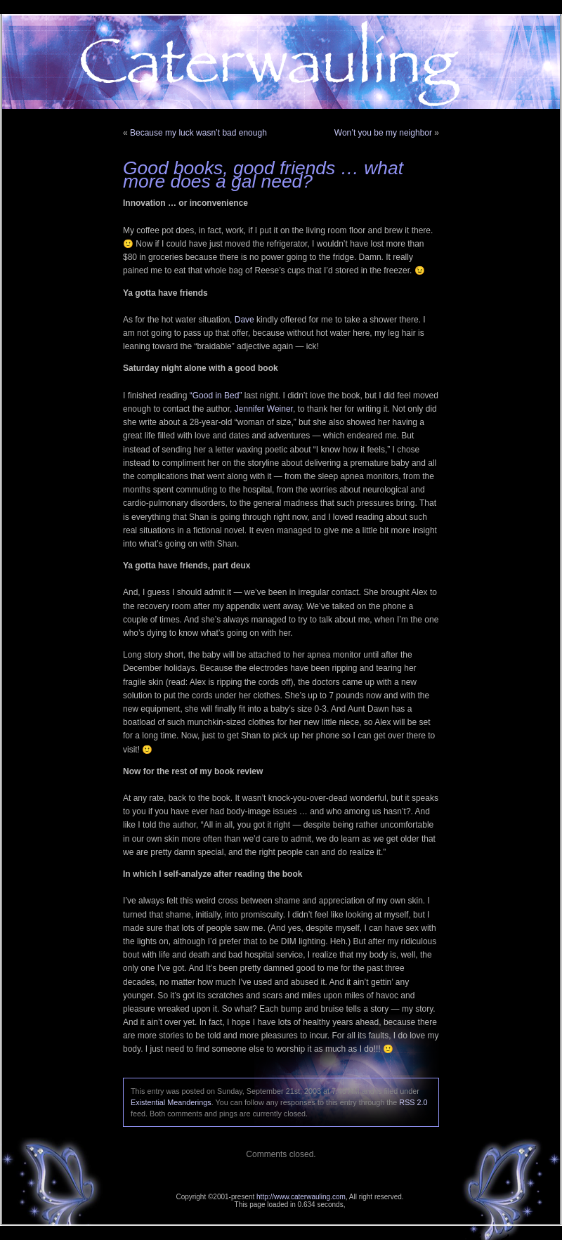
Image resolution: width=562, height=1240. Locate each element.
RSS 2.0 (413, 1102)
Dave (244, 320)
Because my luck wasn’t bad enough (198, 133)
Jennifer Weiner (264, 409)
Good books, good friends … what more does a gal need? (263, 174)
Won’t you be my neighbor (383, 133)
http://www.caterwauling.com (301, 1197)
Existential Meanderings (171, 1102)
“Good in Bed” (216, 395)
